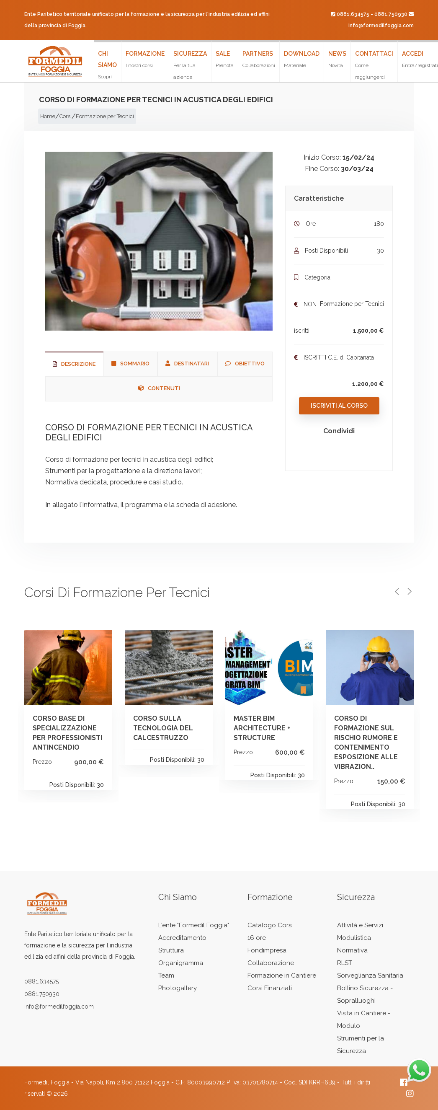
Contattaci (374, 65)
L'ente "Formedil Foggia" (193, 925)
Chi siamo (107, 66)
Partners (258, 59)
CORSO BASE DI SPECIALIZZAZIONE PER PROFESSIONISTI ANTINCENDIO (67, 732)
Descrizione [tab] (74, 364)
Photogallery (177, 988)
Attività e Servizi (360, 925)
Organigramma (180, 963)
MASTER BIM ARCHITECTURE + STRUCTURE (262, 728)
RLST (344, 963)
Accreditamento (182, 938)
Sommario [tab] (130, 363)
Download (301, 59)
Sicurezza (190, 65)
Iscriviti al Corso (339, 405)
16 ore (256, 938)
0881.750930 (390, 14)
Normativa (352, 950)
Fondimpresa (266, 950)
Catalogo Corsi (270, 925)
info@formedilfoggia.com (381, 25)
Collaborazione (270, 963)
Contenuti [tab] (159, 388)
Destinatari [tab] (187, 363)
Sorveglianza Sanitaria (370, 975)
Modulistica (354, 938)
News (337, 59)
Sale (225, 59)
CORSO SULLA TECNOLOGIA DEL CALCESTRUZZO (163, 728)
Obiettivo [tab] (245, 363)
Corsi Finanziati (269, 988)
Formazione (145, 59)
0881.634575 (353, 14)
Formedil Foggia (47, 1082)
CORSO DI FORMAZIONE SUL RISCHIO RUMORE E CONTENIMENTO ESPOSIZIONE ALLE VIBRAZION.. (366, 742)
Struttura (171, 950)
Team (166, 975)
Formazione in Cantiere (281, 975)
